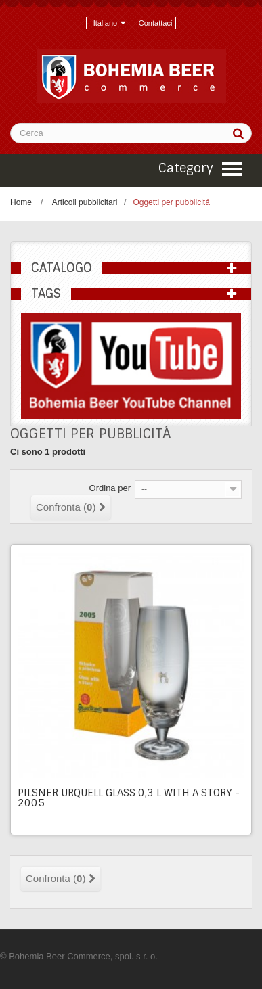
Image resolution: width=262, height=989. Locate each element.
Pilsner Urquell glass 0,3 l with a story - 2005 (129, 798)
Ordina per (110, 488)
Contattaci (156, 23)
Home (21, 202)
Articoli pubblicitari (85, 202)
